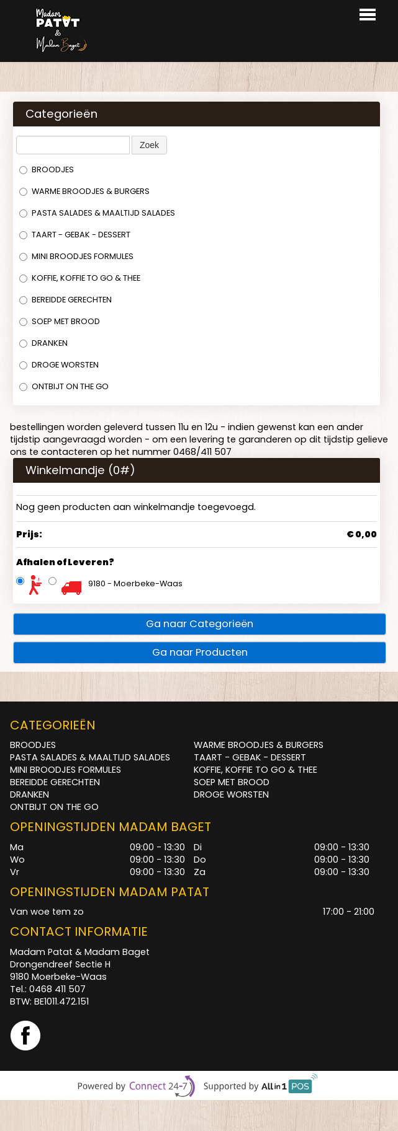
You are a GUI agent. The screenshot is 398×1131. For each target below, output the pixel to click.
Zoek (149, 145)
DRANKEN (43, 343)
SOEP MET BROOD (59, 321)
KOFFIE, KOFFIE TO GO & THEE (79, 278)
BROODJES (46, 169)
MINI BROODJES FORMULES (76, 256)
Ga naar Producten (200, 652)
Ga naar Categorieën (199, 624)
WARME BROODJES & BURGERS (84, 191)
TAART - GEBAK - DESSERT (74, 234)
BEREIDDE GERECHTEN (65, 299)
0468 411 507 (57, 989)
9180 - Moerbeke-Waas (135, 583)
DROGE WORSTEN (59, 364)
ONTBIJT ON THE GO (64, 386)
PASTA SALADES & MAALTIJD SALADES (97, 213)
